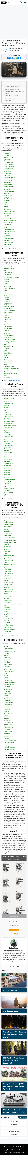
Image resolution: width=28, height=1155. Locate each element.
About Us (11, 1147)
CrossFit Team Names (14, 636)
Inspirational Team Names (12, 90)
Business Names (14, 1131)
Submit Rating (14, 930)
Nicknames (14, 1125)
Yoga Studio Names (14, 380)
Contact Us (19, 1147)
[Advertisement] (14, 20)
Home (5, 1147)
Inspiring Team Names (11, 95)
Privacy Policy (7, 1150)
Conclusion (8, 100)
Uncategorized (14, 1121)
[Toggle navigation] (25, 2)
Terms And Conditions (18, 1150)
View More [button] (23, 1117)
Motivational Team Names (12, 86)
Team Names (6, 50)
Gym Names (11, 499)
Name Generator (14, 1138)
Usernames (14, 1134)
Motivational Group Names (12, 88)
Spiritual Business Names (15, 249)
